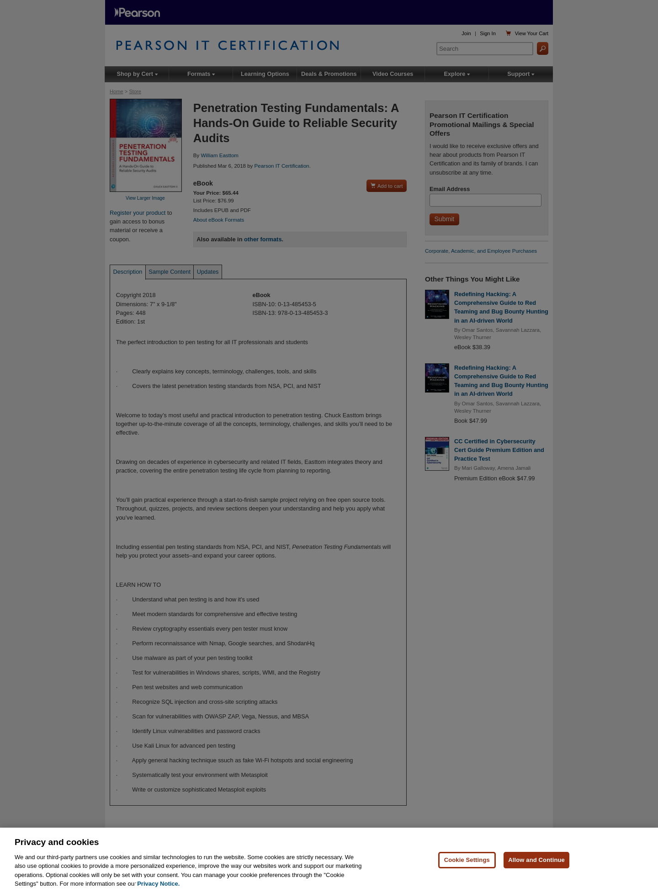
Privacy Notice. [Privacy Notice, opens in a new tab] (158, 883)
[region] (329, 860)
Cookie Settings (467, 859)
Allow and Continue (536, 859)
